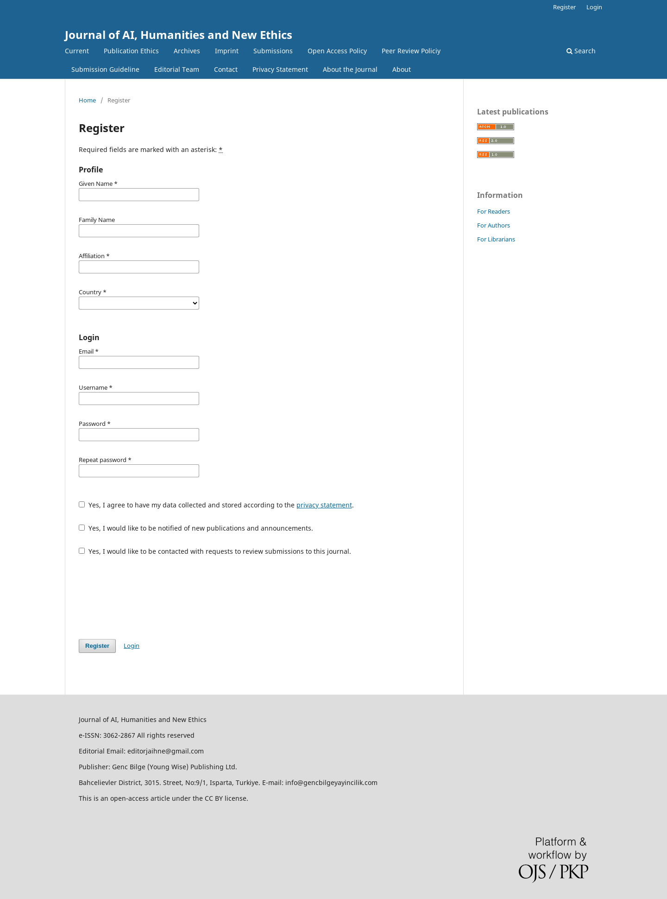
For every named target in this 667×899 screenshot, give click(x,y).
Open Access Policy (337, 50)
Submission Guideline (105, 69)
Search (581, 50)
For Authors (493, 225)
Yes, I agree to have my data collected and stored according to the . (216, 504)
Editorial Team (176, 69)
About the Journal (350, 69)
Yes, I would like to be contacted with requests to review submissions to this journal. (215, 551)
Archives (187, 50)
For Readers (493, 211)
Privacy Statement (280, 69)
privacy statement (324, 504)
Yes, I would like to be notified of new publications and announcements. (196, 528)
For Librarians (496, 239)
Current (77, 50)
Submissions (273, 50)
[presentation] (149, 597)
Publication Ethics (131, 50)
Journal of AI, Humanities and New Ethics (178, 34)
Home (87, 100)
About (401, 69)
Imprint (227, 50)
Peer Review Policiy (411, 50)
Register (564, 7)
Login (594, 7)
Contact (226, 69)
